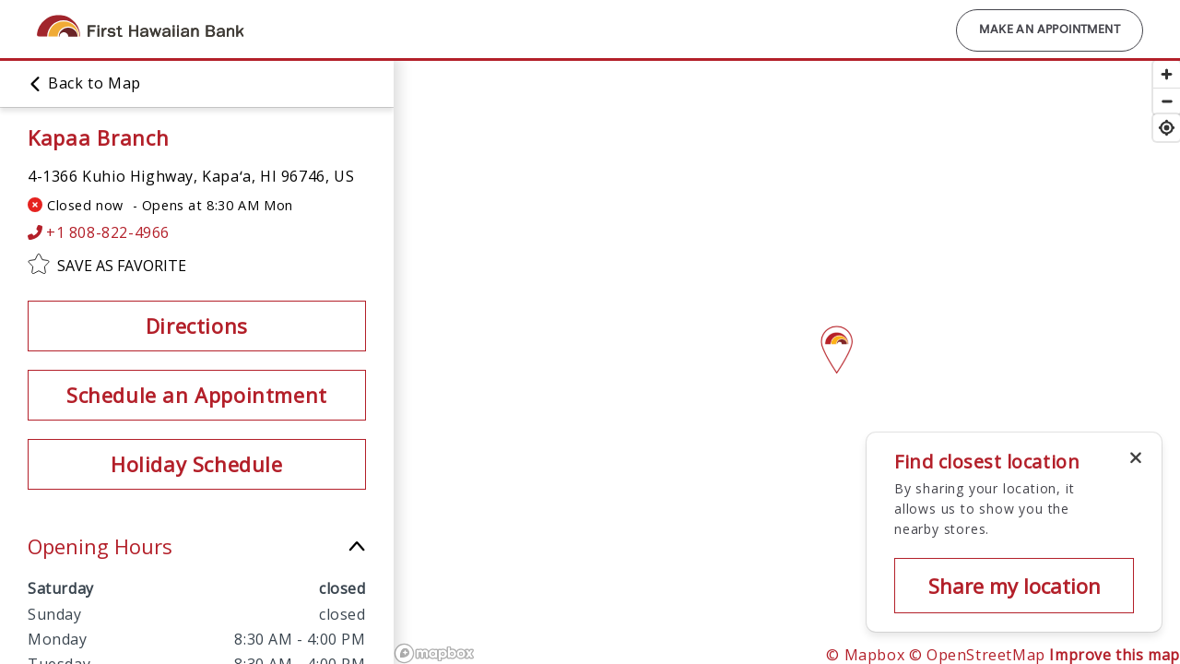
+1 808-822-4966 (99, 233)
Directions (197, 325)
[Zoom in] (1166, 74)
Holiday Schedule (197, 464)
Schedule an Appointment (196, 395)
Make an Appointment (1049, 30)
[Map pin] (836, 343)
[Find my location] (1166, 127)
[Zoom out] (1166, 101)
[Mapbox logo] (434, 653)
